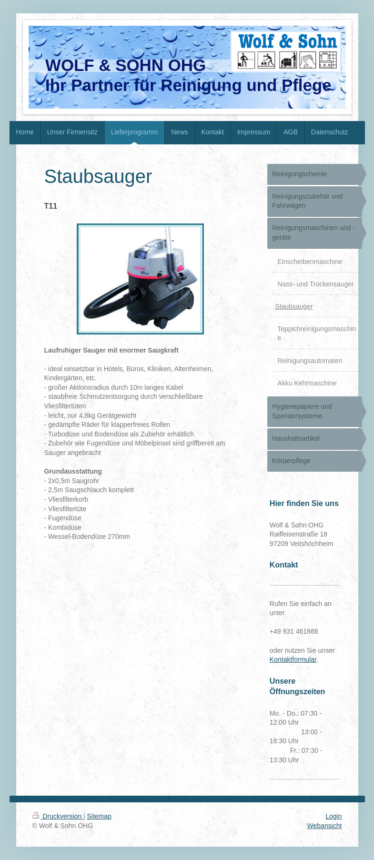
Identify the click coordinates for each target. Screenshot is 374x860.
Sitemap (99, 816)
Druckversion (57, 816)
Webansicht (324, 826)
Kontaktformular (293, 659)
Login (333, 816)
